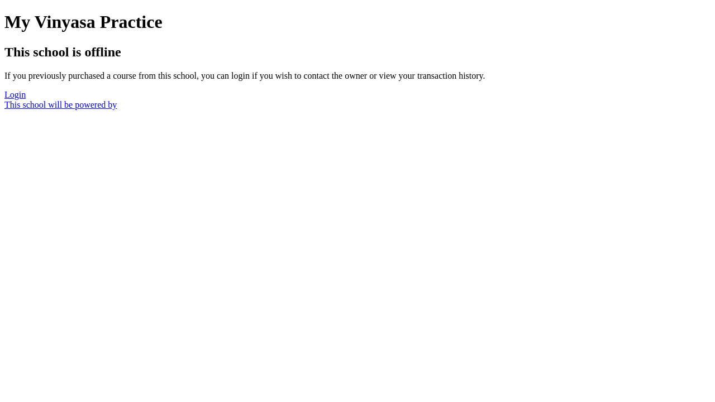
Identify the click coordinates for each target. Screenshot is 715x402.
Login (15, 94)
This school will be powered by (60, 104)
